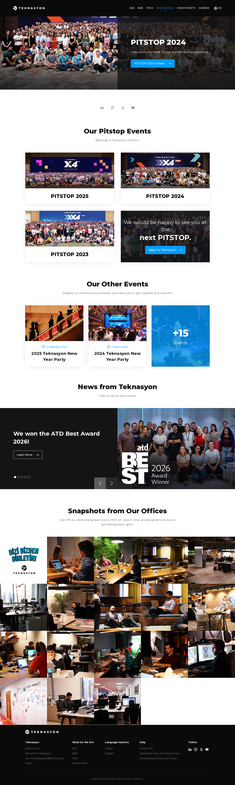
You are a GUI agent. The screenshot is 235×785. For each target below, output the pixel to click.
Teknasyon (29, 8)
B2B (140, 7)
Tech (149, 7)
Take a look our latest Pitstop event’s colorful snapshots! (169, 52)
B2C (131, 7)
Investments (186, 7)
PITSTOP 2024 (158, 42)
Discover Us (165, 7)
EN (220, 7)
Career (204, 7)
